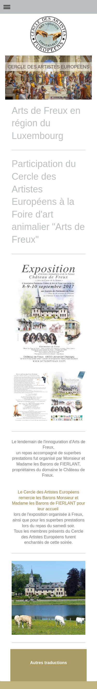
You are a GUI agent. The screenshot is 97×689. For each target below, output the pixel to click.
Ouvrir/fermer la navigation (48, 6)
